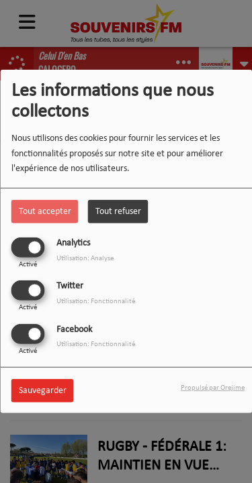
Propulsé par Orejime (213, 387)
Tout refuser (118, 212)
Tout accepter (45, 212)
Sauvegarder (43, 390)
